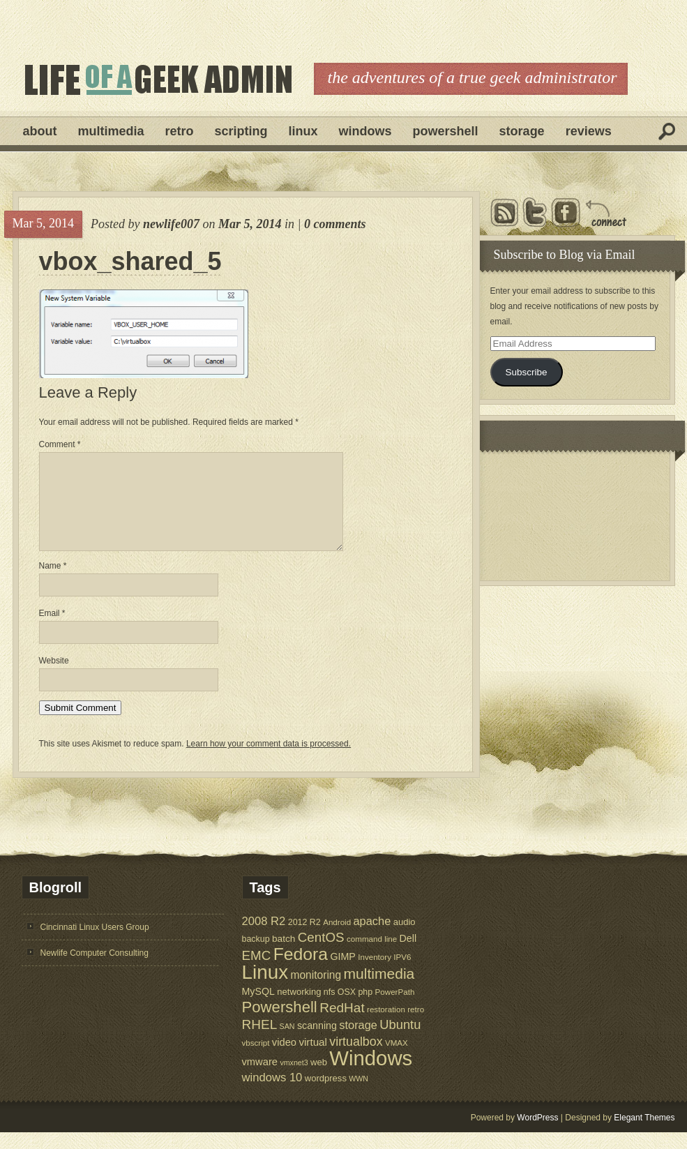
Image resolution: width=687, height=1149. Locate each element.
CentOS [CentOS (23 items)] (321, 954)
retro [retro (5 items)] (415, 1025)
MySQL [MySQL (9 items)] (258, 1008)
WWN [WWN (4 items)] (358, 1095)
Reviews (589, 131)
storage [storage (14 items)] (358, 1041)
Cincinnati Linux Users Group (94, 944)
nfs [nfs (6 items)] (329, 1009)
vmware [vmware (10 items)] (260, 1078)
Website (54, 677)
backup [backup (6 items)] (256, 956)
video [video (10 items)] (284, 1059)
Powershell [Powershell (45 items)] (279, 1023)
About (40, 131)
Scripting (241, 131)
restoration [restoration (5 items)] (386, 1025)
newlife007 (171, 224)
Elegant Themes (644, 1134)
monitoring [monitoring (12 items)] (315, 992)
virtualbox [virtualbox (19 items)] (355, 1058)
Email (52, 630)
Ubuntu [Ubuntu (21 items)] (400, 1041)
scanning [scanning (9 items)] (317, 1042)
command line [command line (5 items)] (372, 955)
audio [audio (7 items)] (404, 938)
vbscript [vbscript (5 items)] (256, 1059)
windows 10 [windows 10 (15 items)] (272, 1094)
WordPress (537, 1134)
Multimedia (111, 131)
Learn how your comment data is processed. (268, 760)
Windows (365, 131)
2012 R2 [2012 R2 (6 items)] (304, 939)
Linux (303, 131)
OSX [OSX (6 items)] (347, 1009)
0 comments (335, 224)
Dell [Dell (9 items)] (408, 955)
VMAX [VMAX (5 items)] (396, 1059)
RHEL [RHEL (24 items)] (260, 1041)
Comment (60, 444)
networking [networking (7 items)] (299, 1008)
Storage (522, 131)
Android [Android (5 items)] (337, 938)
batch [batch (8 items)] (283, 955)
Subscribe (526, 372)
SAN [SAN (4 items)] (287, 1043)
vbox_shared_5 (130, 262)
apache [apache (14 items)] (372, 937)
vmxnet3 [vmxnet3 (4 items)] (294, 1079)
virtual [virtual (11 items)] (313, 1059)
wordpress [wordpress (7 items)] (326, 1095)
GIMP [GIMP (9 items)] (342, 973)
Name (53, 582)
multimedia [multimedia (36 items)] (379, 990)
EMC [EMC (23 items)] (256, 972)
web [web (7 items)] (318, 1079)
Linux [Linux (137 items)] (265, 989)
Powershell (445, 131)
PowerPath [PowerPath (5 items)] (395, 1008)
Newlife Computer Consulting (94, 970)
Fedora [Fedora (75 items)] (300, 970)
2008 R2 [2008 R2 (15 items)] (264, 938)
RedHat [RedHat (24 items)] (342, 1024)
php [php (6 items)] (365, 1009)
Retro (179, 131)
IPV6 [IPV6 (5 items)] (402, 973)
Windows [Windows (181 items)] (370, 1074)
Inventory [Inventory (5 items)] (374, 973)
